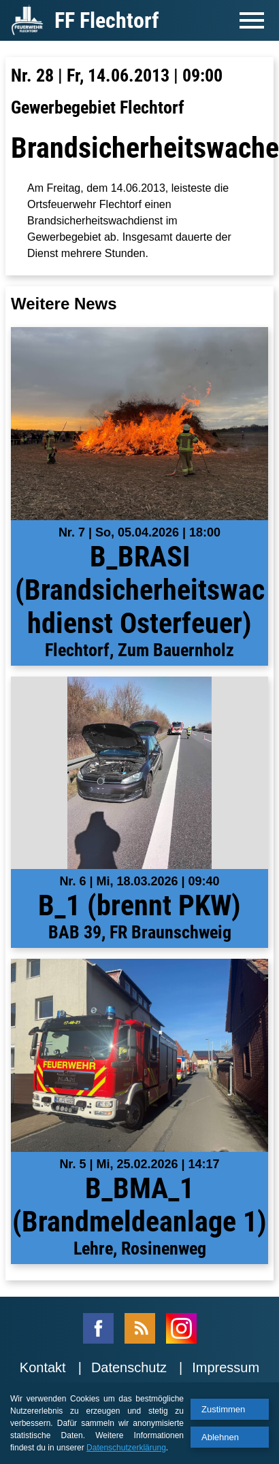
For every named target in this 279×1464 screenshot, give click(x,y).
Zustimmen (223, 1409)
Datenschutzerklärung (126, 1447)
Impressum (225, 1367)
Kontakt (43, 1367)
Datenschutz (129, 1367)
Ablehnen (220, 1437)
